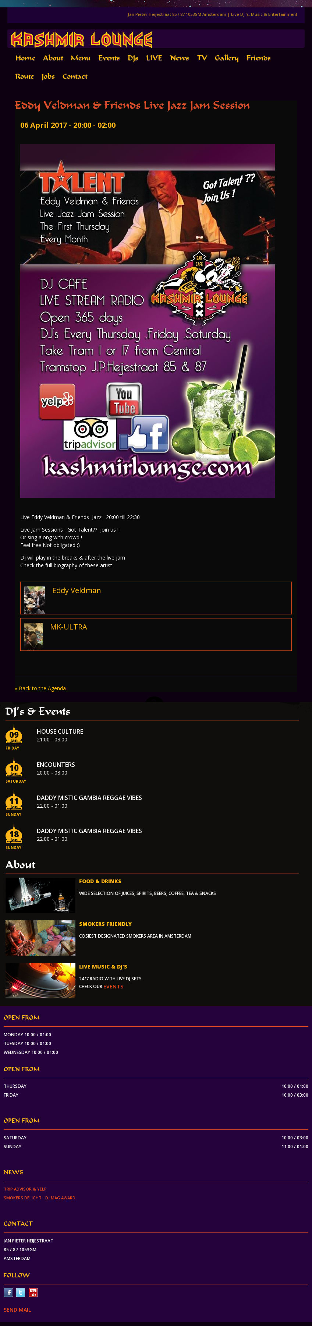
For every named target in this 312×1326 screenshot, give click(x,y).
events (113, 986)
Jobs (48, 76)
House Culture (60, 731)
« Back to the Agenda (40, 688)
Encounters (56, 765)
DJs (133, 58)
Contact (75, 76)
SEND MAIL (17, 1309)
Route (24, 76)
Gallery (227, 58)
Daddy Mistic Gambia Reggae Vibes (89, 798)
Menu (81, 58)
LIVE (154, 58)
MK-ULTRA (68, 627)
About (53, 58)
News (179, 58)
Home (25, 58)
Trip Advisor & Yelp (25, 1189)
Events (109, 58)
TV (202, 58)
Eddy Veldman (76, 590)
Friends (259, 58)
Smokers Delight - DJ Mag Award (39, 1197)
